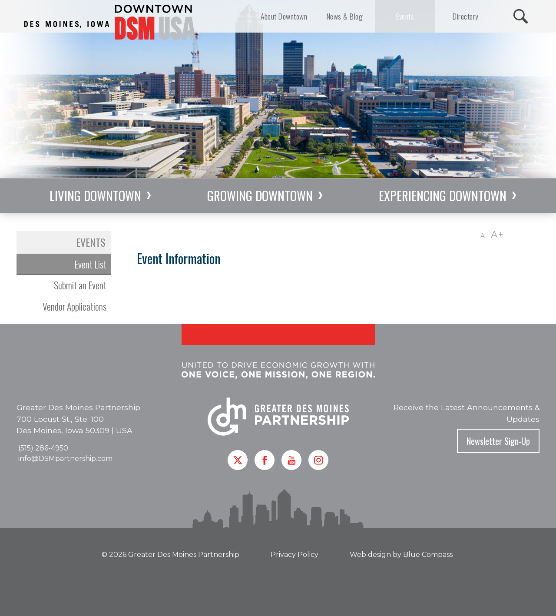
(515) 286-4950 (43, 448)
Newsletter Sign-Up (498, 440)
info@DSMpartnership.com (65, 458)
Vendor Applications (74, 306)
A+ (497, 235)
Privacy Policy (294, 554)
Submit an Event (80, 285)
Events (91, 242)
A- (483, 236)
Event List (90, 264)
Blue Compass (428, 554)
